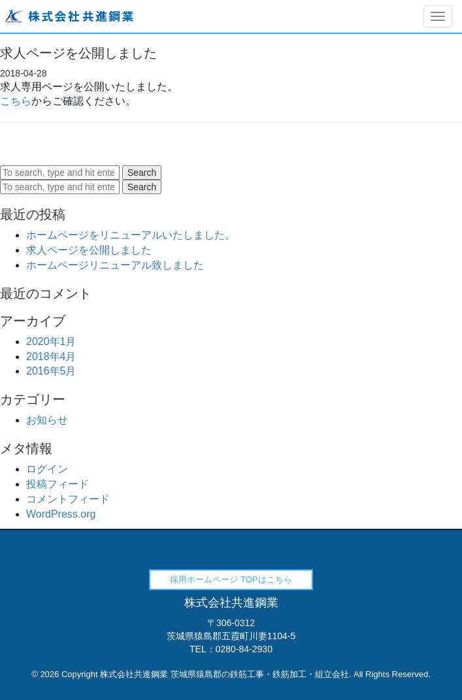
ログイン (47, 469)
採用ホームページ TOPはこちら (230, 579)
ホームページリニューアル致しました (115, 265)
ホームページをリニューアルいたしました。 (130, 235)
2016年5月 (51, 370)
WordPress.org (60, 514)
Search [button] (141, 172)
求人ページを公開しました (89, 250)
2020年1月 (51, 341)
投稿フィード (57, 484)
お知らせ (47, 419)
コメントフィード (68, 499)
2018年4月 (51, 356)
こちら (15, 101)
